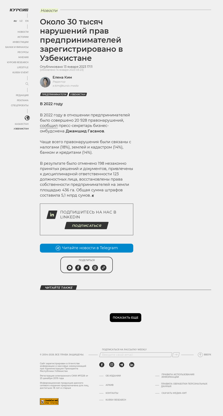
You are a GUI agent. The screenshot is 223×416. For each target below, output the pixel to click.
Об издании (113, 376)
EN (27, 21)
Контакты (112, 393)
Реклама (23, 100)
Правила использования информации (178, 375)
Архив (109, 385)
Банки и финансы (17, 47)
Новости (23, 32)
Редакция (22, 95)
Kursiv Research (116, 400)
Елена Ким (62, 77)
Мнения (23, 57)
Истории (23, 37)
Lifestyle (23, 67)
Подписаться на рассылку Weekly (124, 349)
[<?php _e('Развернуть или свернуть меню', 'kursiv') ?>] (27, 118)
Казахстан (22, 124)
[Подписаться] (176, 354)
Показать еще (125, 317)
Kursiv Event (20, 72)
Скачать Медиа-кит (174, 393)
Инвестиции (21, 42)
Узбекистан (21, 128)
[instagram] (111, 364)
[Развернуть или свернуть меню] (27, 84)
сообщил (49, 125)
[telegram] (121, 364)
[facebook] (101, 364)
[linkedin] (131, 364)
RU (15, 21)
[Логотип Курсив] (19, 9)
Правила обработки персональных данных (184, 385)
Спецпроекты (20, 105)
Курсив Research (18, 62)
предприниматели (54, 94)
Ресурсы (23, 52)
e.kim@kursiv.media (65, 85)
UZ (21, 21)
